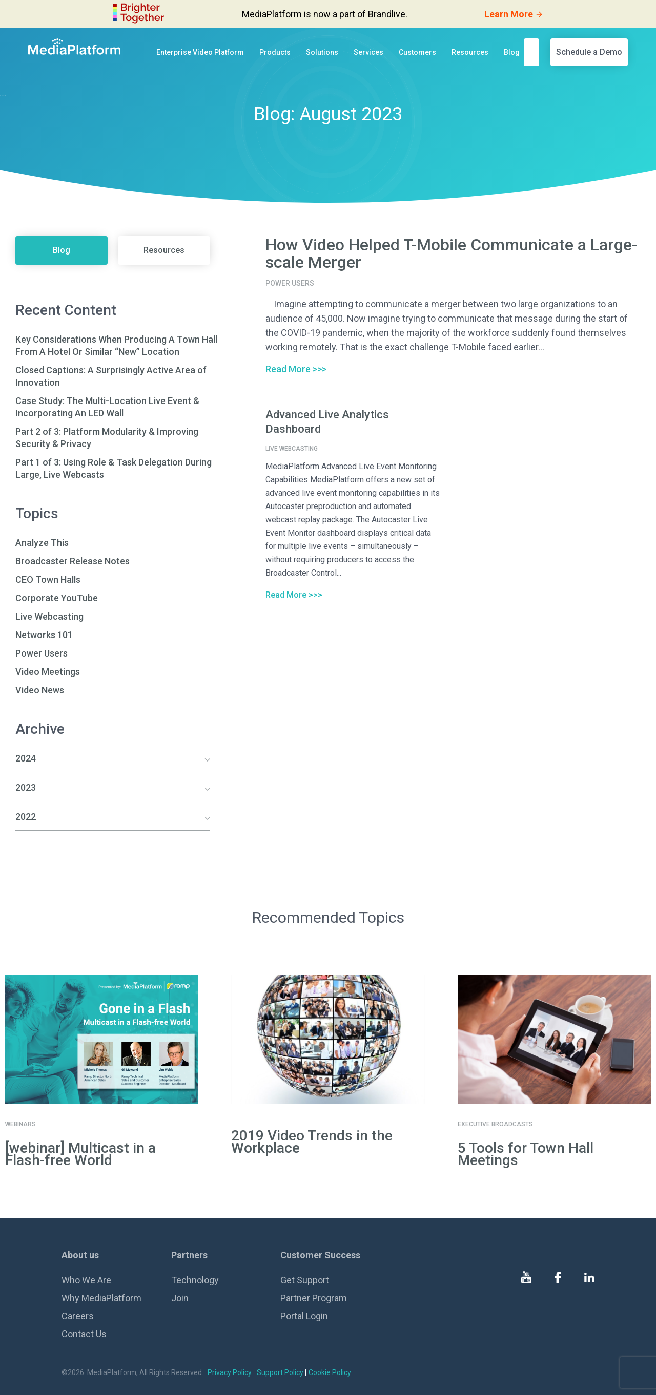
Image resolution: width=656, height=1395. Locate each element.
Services (368, 52)
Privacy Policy (230, 1372)
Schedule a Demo (589, 52)
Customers (417, 52)
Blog (512, 52)
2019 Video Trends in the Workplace (312, 1141)
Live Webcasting (49, 616)
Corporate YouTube (56, 598)
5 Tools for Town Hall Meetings (525, 1154)
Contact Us (84, 1333)
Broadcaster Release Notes (72, 561)
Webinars (20, 1124)
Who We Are (86, 1280)
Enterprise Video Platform (200, 52)
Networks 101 (44, 634)
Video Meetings (47, 671)
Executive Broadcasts (495, 1124)
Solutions (322, 52)
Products (275, 52)
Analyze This (42, 542)
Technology (195, 1280)
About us (80, 1255)
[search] (534, 52)
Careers (77, 1316)
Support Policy (280, 1372)
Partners (189, 1255)
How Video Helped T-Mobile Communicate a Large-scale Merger (451, 253)
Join (180, 1298)
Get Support (304, 1280)
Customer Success (320, 1255)
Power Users (41, 653)
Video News (39, 690)
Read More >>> (295, 369)
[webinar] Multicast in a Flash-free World (80, 1154)
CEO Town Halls (47, 579)
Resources (470, 52)
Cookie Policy (330, 1372)
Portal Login (304, 1316)
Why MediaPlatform (101, 1298)
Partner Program (313, 1298)
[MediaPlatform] (74, 46)
